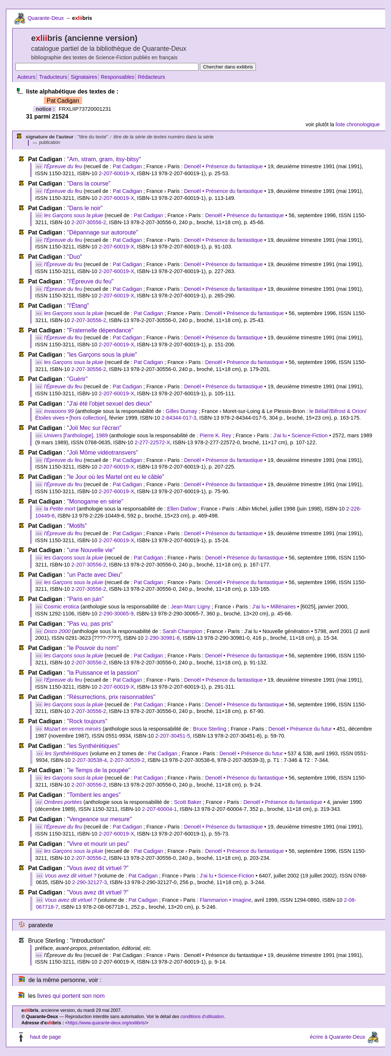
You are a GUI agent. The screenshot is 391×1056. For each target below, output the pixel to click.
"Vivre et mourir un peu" (98, 844)
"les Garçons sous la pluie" (102, 355)
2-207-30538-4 (89, 760)
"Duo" (74, 257)
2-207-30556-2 (88, 222)
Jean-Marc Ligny (190, 607)
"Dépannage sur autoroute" (102, 232)
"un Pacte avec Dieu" (94, 575)
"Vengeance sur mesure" (99, 819)
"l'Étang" (78, 306)
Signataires (84, 77)
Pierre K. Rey (215, 435)
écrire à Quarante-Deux (337, 1037)
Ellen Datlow (182, 509)
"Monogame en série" (95, 501)
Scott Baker (187, 802)
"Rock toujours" (87, 721)
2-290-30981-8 (162, 638)
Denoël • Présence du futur (300, 729)
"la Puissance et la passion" (103, 673)
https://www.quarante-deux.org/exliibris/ (107, 1022)
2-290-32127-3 (89, 882)
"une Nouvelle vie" (91, 550)
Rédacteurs (151, 77)
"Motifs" (77, 526)
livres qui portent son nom (71, 996)
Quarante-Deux (46, 18)
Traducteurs (53, 77)
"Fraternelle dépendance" (100, 330)
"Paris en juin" (85, 599)
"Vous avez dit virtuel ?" (97, 868)
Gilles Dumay (181, 411)
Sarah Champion (182, 631)
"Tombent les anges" (94, 795)
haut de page (45, 1037)
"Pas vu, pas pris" (90, 624)
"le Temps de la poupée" (98, 770)
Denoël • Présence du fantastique (223, 166)
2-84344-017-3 (179, 418)
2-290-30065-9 (116, 614)
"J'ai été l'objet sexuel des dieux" (109, 403)
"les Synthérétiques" (93, 746)
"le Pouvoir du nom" (93, 648)
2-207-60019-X (116, 173)
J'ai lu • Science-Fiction (300, 435)
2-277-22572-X (152, 442)
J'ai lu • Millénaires (274, 607)
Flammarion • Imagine (225, 900)
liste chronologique (358, 124)
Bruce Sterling (209, 729)
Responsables (117, 77)
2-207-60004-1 (159, 809)
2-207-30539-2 (127, 760)
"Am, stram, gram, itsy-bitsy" (104, 159)
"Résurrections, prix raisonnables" (111, 697)
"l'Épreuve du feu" (90, 281)
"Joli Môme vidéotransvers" (102, 452)
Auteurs (26, 77)
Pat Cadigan (127, 166)
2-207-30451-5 (172, 736)
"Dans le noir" (85, 208)
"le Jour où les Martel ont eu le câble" (115, 477)
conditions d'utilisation (202, 1016)
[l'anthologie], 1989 (76, 435)
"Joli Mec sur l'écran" (94, 428)
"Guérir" (77, 379)
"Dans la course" (88, 183)
